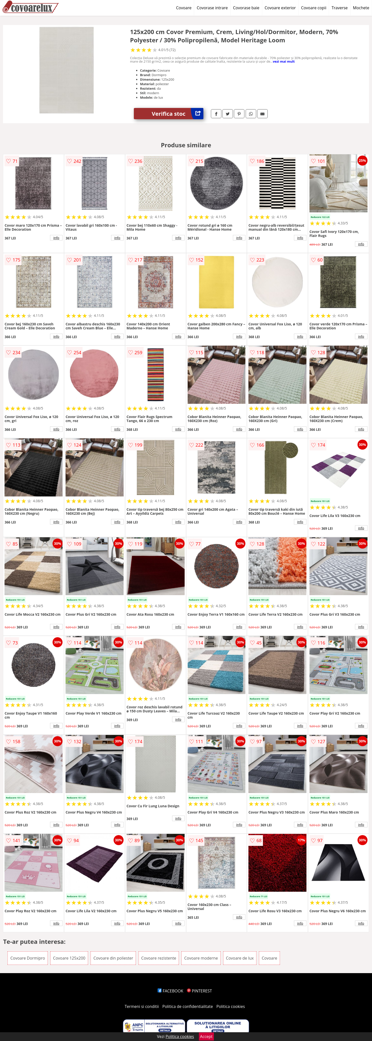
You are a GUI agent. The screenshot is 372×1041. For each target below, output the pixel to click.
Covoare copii (313, 8)
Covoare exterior (280, 8)
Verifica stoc (177, 113)
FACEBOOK (170, 991)
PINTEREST (199, 991)
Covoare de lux (240, 958)
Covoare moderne (201, 958)
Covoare (184, 8)
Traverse (339, 8)
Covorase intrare (212, 8)
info (56, 237)
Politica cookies (230, 1006)
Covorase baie (246, 8)
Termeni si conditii (142, 1006)
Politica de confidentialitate (187, 1006)
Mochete (361, 8)
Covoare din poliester (113, 958)
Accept (206, 1036)
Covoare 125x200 (69, 958)
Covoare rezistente (158, 958)
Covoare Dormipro (27, 958)
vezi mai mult (284, 61)
